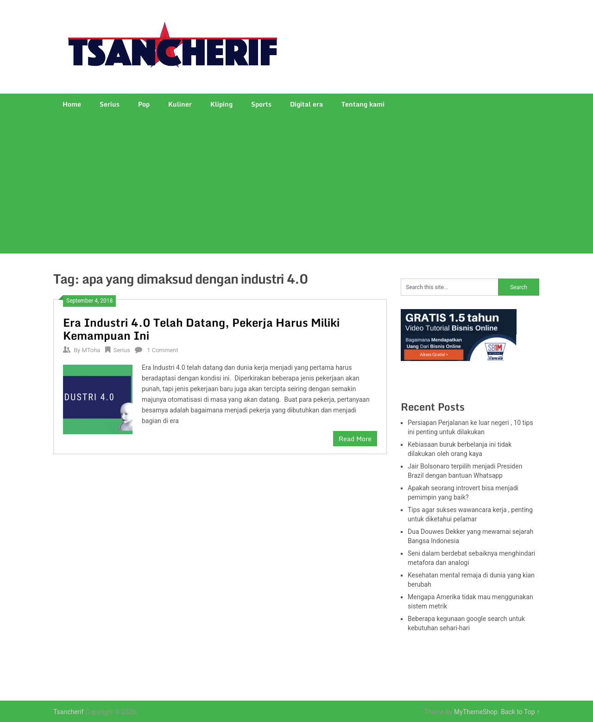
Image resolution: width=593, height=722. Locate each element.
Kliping (221, 104)
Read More (355, 438)
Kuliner (180, 104)
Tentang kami (363, 104)
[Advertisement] (296, 184)
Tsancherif (68, 712)
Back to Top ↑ (520, 712)
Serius (110, 104)
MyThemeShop (476, 712)
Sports (261, 104)
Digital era (306, 104)
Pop (144, 104)
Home (72, 104)
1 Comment (162, 350)
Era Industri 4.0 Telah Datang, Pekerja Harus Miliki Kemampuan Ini (201, 328)
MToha (91, 350)
